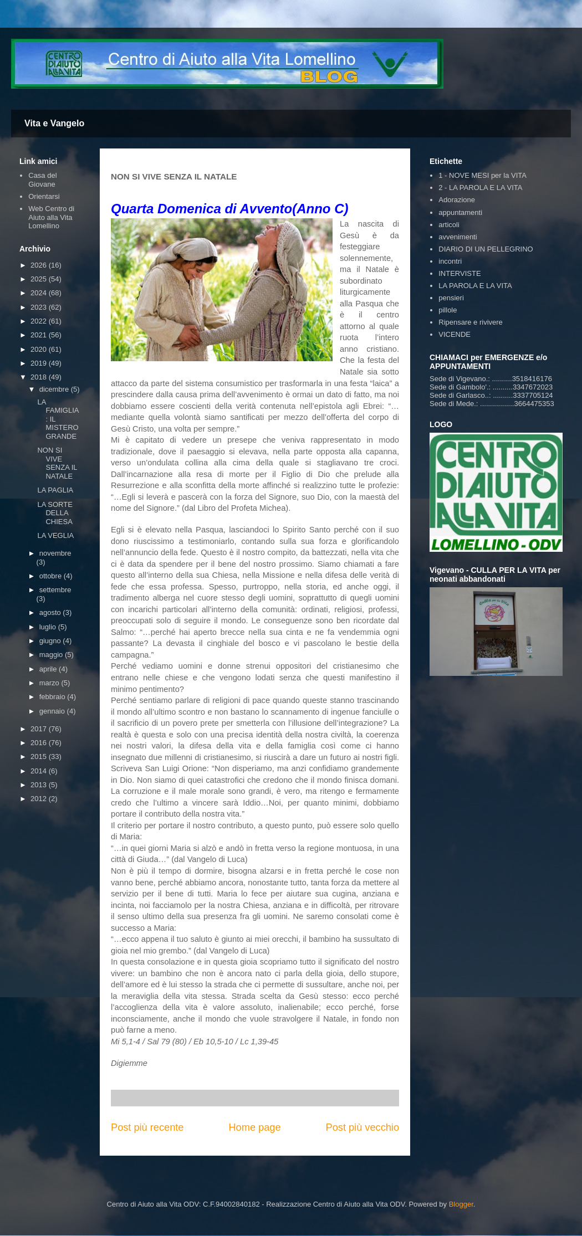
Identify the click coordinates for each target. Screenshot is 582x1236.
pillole (447, 310)
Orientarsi (43, 196)
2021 (39, 335)
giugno (51, 641)
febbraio (53, 697)
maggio (52, 654)
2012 (39, 798)
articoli (449, 224)
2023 (39, 307)
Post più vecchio (362, 1127)
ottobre (51, 576)
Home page (254, 1127)
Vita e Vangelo (54, 123)
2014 (39, 771)
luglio (48, 627)
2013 (39, 785)
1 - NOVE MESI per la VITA (482, 175)
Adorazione (456, 200)
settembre (55, 590)
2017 (39, 729)
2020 (39, 349)
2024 (39, 293)
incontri (450, 261)
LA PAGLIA (55, 490)
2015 (39, 756)
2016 (39, 742)
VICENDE (454, 334)
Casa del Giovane (42, 179)
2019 (39, 363)
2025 (39, 279)
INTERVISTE (459, 273)
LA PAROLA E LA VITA (475, 285)
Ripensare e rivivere (470, 322)
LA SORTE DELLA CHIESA (54, 513)
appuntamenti (460, 212)
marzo (50, 683)
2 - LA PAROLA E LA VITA (480, 187)
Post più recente (147, 1127)
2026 (39, 265)
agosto (51, 612)
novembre (55, 553)
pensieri (451, 298)
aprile (49, 669)
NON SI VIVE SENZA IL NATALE (57, 463)
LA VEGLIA (55, 535)
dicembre (55, 389)
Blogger (461, 1204)
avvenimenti (457, 237)
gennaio (53, 711)
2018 (39, 377)
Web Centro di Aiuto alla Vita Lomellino (51, 217)
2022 (39, 321)
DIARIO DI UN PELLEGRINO (485, 249)
